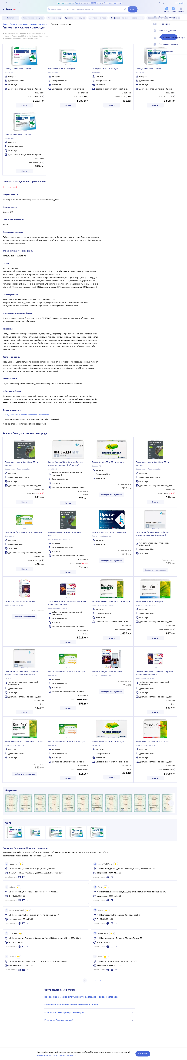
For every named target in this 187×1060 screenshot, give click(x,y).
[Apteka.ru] (11, 9)
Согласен (143, 1053)
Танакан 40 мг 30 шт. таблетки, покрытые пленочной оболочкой (154, 673)
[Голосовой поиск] (125, 9)
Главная (5, 24)
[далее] (171, 803)
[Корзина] (181, 9)
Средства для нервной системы (39, 24)
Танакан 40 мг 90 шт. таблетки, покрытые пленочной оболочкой (67, 603)
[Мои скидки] (183, 26)
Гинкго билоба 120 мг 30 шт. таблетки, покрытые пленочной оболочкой (65, 463)
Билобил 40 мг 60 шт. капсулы (149, 601)
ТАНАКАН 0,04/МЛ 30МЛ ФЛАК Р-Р (20, 601)
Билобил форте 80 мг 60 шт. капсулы (152, 741)
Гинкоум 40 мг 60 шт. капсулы (105, 68)
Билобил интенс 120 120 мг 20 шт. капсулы (24, 741)
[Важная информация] (183, 46)
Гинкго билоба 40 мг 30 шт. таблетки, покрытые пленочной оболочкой (21, 673)
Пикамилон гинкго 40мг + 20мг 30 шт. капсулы (65, 534)
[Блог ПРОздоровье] (183, 32)
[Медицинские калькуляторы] (183, 39)
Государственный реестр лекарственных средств (27, 414)
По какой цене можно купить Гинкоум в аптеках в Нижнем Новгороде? (89, 996)
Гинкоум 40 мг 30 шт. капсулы (18, 134)
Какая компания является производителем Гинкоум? (89, 1004)
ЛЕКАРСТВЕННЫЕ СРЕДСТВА (18, 24)
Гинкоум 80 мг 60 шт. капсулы (149, 68)
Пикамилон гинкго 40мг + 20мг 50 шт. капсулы (152, 463)
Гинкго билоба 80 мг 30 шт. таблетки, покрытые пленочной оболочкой (152, 534)
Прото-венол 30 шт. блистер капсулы (109, 532)
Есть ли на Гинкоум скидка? (89, 1020)
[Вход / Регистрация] (183, 19)
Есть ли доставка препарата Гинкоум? (89, 1012)
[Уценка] (173, 9)
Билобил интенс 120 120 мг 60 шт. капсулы (111, 601)
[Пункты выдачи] (183, 53)
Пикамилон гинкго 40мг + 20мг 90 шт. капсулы (21, 463)
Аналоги (168, 36)
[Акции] (166, 9)
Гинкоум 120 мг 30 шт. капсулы (18, 68)
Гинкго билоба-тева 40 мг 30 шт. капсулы (23, 532)
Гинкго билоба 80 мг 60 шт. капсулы (108, 462)
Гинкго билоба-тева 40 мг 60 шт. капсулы (66, 671)
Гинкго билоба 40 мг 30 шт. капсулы (108, 741)
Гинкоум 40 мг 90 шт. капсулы (61, 68)
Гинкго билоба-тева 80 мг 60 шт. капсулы (66, 741)
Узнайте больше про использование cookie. (57, 1055)
